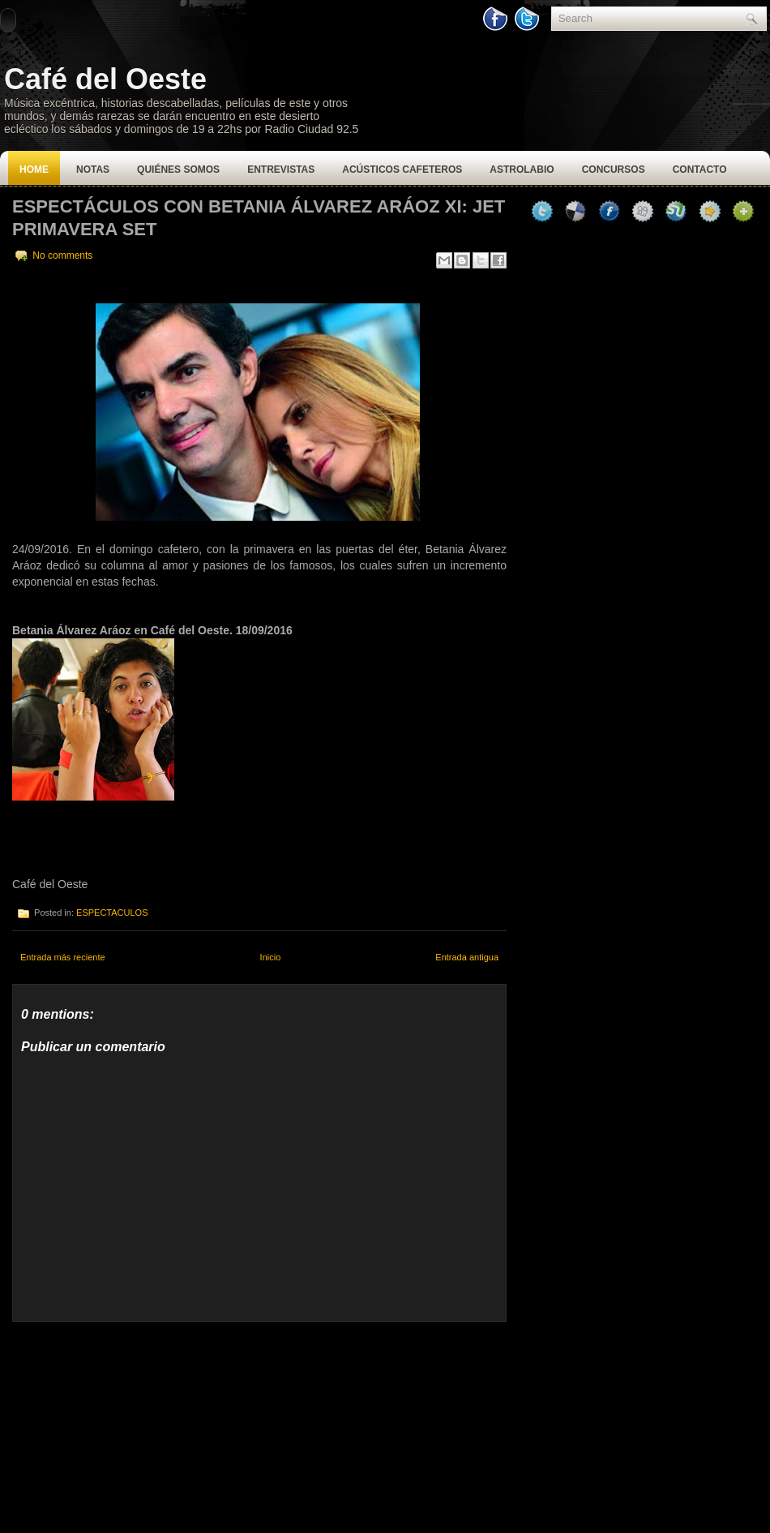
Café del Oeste (105, 79)
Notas (92, 169)
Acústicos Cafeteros (402, 169)
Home (34, 169)
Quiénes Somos (178, 169)
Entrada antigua (466, 957)
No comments (62, 255)
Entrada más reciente (62, 957)
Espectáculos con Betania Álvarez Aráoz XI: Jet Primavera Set (258, 217)
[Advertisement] (133, 1423)
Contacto (700, 169)
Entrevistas (280, 169)
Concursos (613, 169)
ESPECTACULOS (112, 912)
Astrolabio (522, 169)
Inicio (270, 957)
